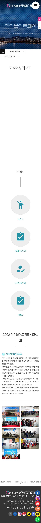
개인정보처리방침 (5, 482)
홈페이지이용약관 (20, 482)
